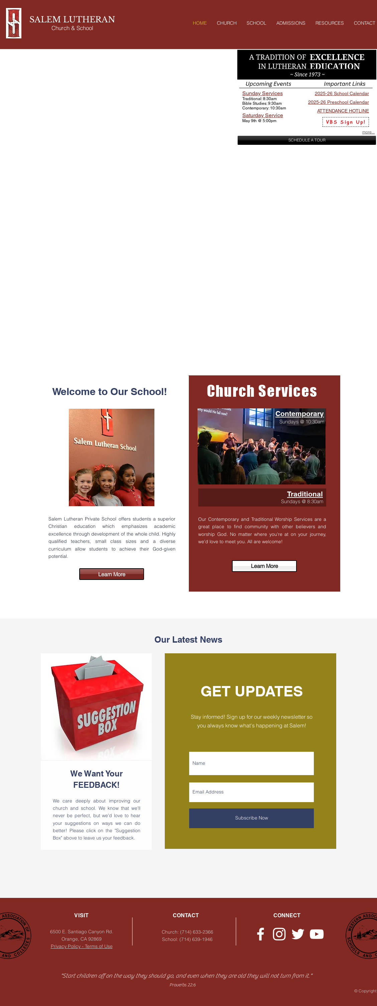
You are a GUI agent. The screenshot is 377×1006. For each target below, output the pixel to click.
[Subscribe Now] (251, 818)
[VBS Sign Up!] (346, 122)
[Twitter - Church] (297, 934)
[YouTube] (316, 934)
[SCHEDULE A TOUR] (306, 140)
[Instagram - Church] (279, 934)
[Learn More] (264, 566)
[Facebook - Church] (260, 934)
